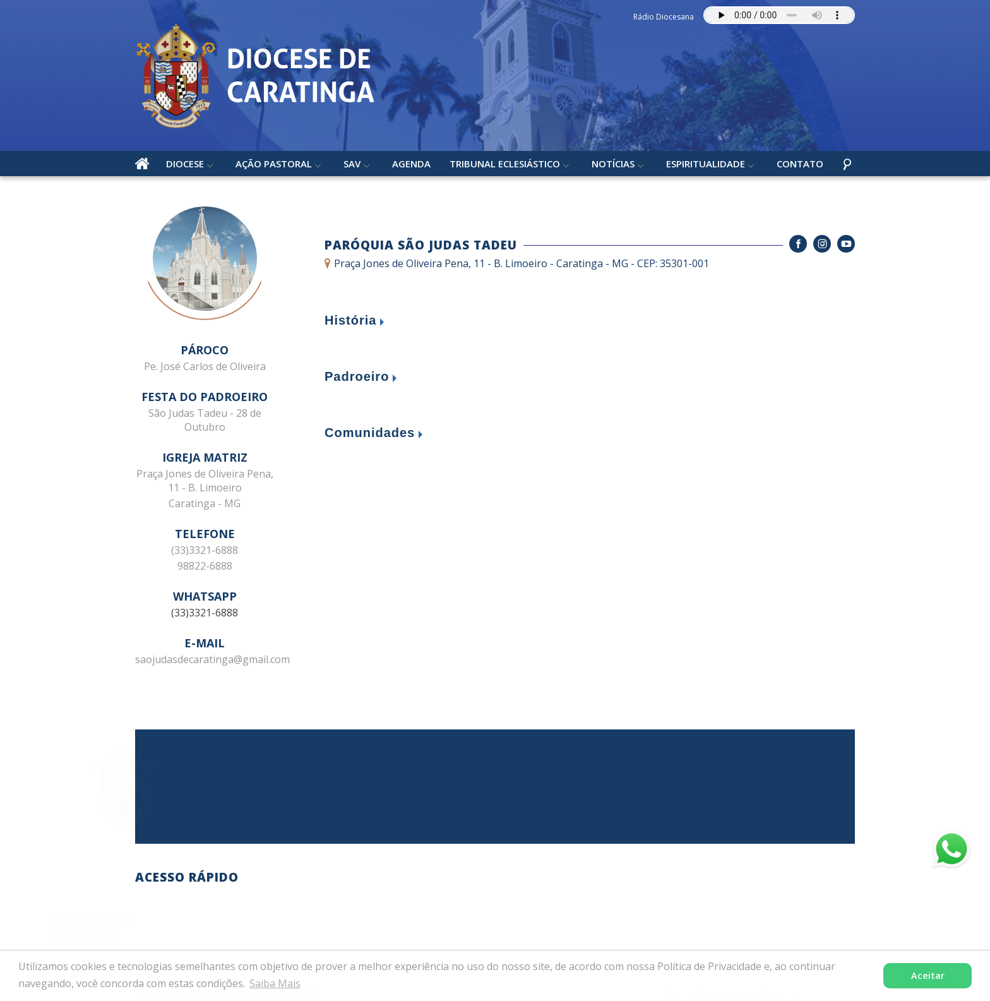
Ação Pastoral (274, 163)
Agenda (411, 163)
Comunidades (370, 433)
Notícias (613, 163)
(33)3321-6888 (204, 613)
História (350, 320)
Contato (800, 163)
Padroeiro (357, 376)
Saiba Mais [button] (275, 983)
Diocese (185, 163)
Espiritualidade (705, 163)
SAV (352, 163)
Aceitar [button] (928, 975)
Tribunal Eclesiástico (505, 163)
